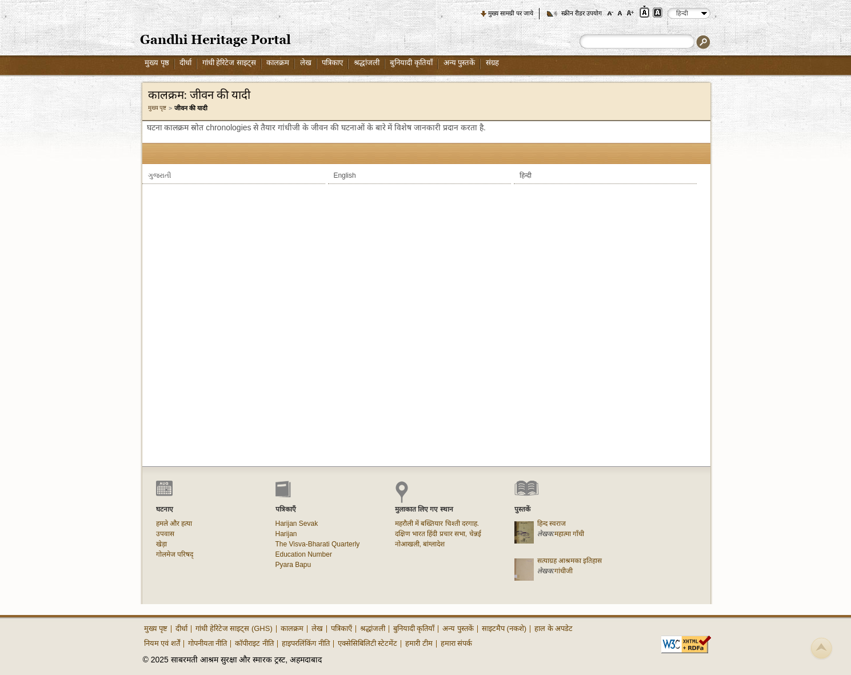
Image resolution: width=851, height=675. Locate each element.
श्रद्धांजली (366, 62)
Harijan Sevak (296, 524)
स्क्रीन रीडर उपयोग (581, 13)
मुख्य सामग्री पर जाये (510, 13)
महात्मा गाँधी (569, 534)
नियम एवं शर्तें (162, 643)
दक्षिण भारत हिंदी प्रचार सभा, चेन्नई (438, 534)
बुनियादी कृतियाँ (411, 62)
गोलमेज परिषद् (174, 554)
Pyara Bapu (293, 565)
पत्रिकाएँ (341, 628)
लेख (305, 62)
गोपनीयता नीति (207, 643)
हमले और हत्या (174, 524)
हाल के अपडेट (553, 628)
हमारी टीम (419, 643)
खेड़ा (161, 544)
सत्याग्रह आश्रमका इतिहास (569, 561)
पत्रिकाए (332, 62)
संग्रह (492, 62)
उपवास (165, 534)
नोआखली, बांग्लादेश (420, 544)
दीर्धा (185, 62)
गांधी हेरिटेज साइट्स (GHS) (234, 628)
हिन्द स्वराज (551, 524)
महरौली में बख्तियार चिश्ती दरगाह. (437, 524)
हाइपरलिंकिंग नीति (306, 643)
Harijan (286, 534)
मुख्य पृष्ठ (157, 62)
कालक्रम (277, 62)
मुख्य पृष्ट (157, 108)
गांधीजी (563, 571)
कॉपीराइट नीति (254, 643)
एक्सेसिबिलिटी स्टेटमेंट (368, 643)
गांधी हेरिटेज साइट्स (229, 62)
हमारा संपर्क (457, 643)
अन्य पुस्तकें (460, 62)
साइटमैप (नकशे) (504, 628)
